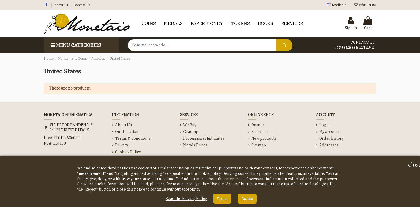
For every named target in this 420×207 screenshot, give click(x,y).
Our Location (126, 131)
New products (263, 138)
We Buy (189, 125)
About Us (61, 5)
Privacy (121, 145)
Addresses (329, 145)
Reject (222, 199)
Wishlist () (365, 5)
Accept (247, 199)
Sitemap (258, 145)
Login (324, 125)
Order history (331, 138)
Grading (190, 131)
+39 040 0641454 (354, 48)
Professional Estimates (203, 138)
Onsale (257, 125)
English (337, 5)
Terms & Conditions (133, 138)
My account (329, 131)
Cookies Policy (128, 152)
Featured (259, 131)
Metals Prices (195, 145)
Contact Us (82, 5)
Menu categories (75, 45)
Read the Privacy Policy (186, 198)
